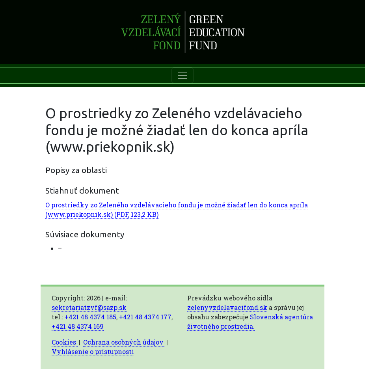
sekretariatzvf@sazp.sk (89, 307)
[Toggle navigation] (182, 75)
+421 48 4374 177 (145, 317)
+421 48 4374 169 (78, 326)
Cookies (65, 342)
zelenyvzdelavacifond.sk (227, 307)
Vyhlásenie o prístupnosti (93, 351)
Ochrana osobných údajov (124, 342)
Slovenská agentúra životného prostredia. (250, 321)
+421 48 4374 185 (90, 317)
